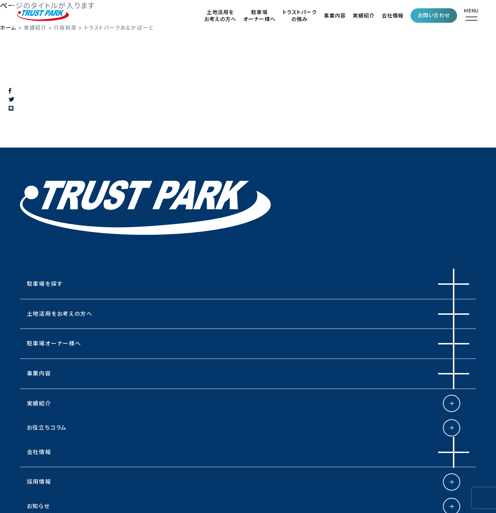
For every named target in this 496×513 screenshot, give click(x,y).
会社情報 (393, 15)
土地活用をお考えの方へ (220, 15)
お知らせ (38, 506)
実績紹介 (364, 15)
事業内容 (335, 15)
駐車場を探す (45, 283)
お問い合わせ (434, 15)
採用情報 (39, 481)
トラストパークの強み (299, 15)
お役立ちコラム (47, 427)
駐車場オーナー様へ (259, 15)
